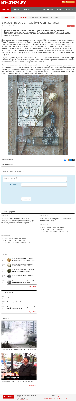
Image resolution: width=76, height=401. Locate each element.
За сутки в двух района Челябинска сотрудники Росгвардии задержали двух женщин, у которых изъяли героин (17, 221)
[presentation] (36, 192)
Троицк (26, 9)
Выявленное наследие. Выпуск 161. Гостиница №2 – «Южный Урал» (23, 265)
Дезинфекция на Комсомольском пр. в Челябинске (18, 349)
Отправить (26, 199)
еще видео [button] (33, 385)
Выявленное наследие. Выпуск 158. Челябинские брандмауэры (23, 281)
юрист (9, 297)
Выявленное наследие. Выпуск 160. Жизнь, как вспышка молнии (23, 270)
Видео (59, 9)
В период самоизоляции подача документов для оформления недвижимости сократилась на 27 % (53, 229)
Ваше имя (14, 185)
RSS (63, 2)
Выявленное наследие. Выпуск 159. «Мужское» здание (23, 276)
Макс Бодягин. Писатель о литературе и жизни (17, 381)
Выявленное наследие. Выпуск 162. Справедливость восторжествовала (23, 259)
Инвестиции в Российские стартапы (18, 302)
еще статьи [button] (33, 286)
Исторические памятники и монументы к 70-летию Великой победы (21, 307)
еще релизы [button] (32, 312)
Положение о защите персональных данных (56, 398)
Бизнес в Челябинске (56, 397)
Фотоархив (48, 9)
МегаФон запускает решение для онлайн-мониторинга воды (56, 220)
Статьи (16, 9)
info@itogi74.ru (24, 400)
